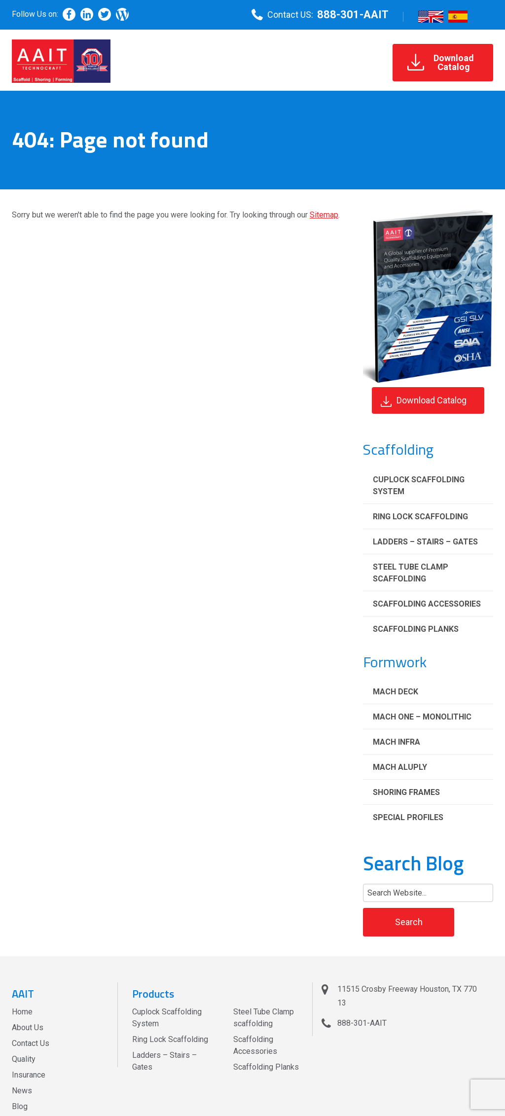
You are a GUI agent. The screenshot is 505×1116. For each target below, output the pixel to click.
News (22, 1090)
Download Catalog (424, 401)
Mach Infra (396, 742)
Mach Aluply (400, 767)
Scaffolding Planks (416, 629)
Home (22, 1011)
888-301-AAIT (353, 14)
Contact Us (30, 1043)
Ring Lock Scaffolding (420, 516)
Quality (24, 1059)
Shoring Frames (406, 792)
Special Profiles (408, 817)
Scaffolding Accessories (427, 604)
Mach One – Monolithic (422, 716)
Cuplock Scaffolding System (419, 485)
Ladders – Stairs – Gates (425, 541)
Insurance (28, 1075)
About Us (27, 1027)
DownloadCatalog (440, 62)
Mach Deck (395, 691)
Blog (20, 1106)
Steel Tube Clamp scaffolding (410, 572)
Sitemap (324, 214)
